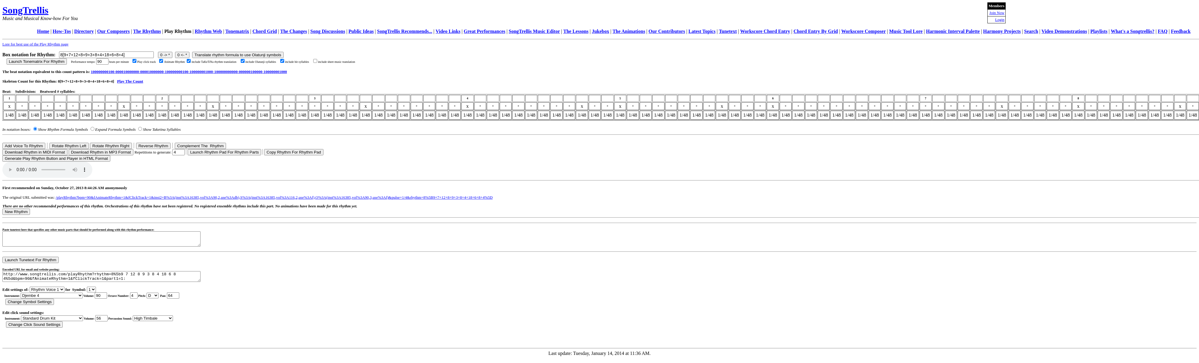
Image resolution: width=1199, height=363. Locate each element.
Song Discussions (327, 31)
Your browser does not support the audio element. (47, 170)
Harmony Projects (1002, 31)
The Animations (628, 31)
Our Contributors (667, 31)
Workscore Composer (863, 31)
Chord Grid (264, 31)
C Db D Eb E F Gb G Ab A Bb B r (153, 300)
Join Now (996, 12)
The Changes (293, 31)
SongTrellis (25, 10)
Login (999, 19)
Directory (84, 31)
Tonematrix (237, 31)
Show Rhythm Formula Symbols (63, 129)
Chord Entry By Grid (815, 31)
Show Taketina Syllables (162, 129)
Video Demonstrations (1064, 31)
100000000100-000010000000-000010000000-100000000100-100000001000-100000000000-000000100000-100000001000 (189, 71)
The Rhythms (147, 31)
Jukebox (600, 31)
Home (43, 31)
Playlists (1099, 31)
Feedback (1181, 31)
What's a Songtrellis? (1133, 31)
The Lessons (575, 31)
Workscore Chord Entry (765, 31)
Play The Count (130, 81)
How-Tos (62, 31)
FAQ (1163, 31)
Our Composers (113, 31)
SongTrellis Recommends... (404, 31)
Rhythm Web (208, 31)
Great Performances (484, 31)
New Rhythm (16, 211)
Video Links (448, 31)
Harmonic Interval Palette (953, 31)
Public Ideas (361, 31)
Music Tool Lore (906, 31)
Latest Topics (702, 31)
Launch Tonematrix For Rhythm (37, 61)
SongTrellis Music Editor (534, 31)
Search (1031, 31)
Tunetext (728, 31)
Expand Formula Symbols (115, 129)
